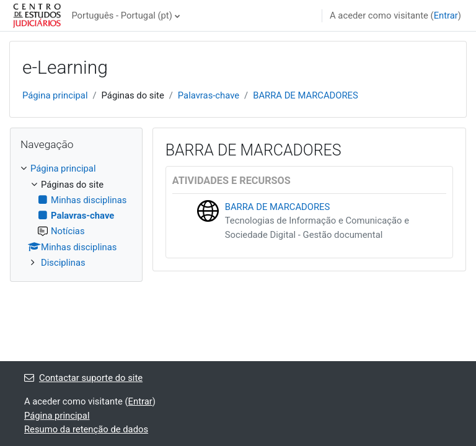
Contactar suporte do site (83, 377)
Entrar (446, 15)
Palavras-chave (208, 95)
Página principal (55, 95)
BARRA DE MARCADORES (305, 95)
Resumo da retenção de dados (86, 429)
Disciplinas (63, 262)
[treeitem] (76, 215)
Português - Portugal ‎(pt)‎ (121, 15)
